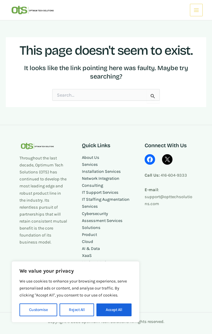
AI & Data (91, 248)
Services (90, 164)
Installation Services (101, 171)
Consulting (92, 185)
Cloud (87, 241)
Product (89, 234)
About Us (90, 157)
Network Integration (100, 178)
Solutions (91, 227)
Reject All (77, 309)
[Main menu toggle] (196, 10)
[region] (75, 291)
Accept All (114, 309)
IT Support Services (100, 192)
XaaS (87, 255)
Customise (38, 309)
